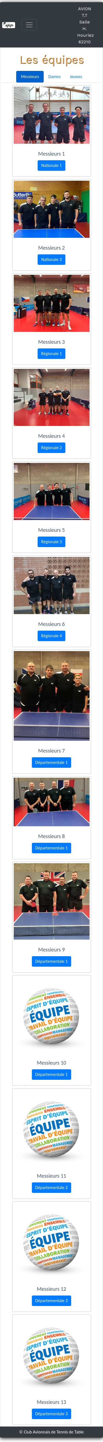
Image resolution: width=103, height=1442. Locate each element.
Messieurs (30, 76)
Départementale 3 (51, 1300)
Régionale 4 (51, 635)
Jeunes (76, 76)
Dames (54, 76)
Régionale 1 (51, 353)
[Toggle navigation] (29, 24)
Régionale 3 (51, 541)
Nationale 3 (51, 259)
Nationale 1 (51, 165)
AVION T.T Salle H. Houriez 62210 (85, 25)
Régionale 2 (51, 447)
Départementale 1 (51, 762)
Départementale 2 (51, 1187)
